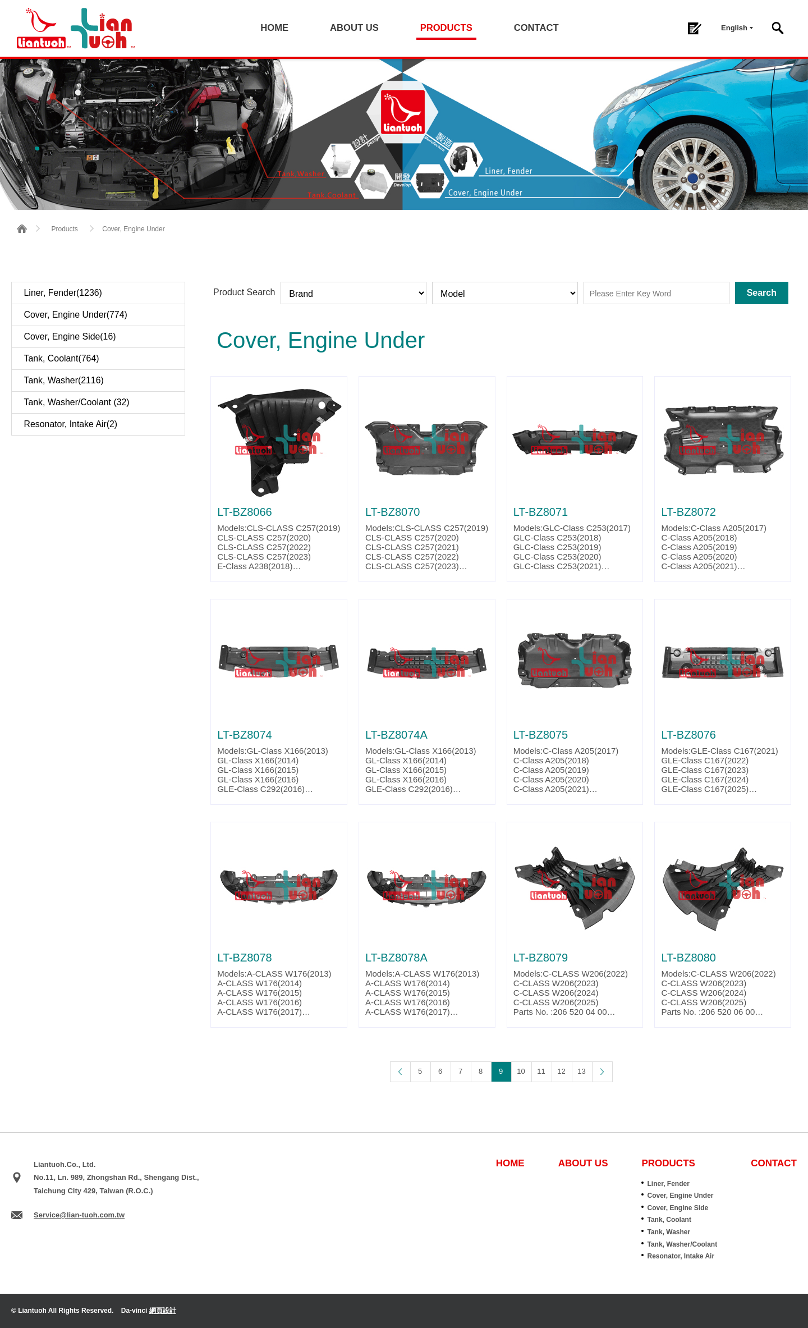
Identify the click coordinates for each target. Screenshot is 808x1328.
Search (778, 28)
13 (581, 1071)
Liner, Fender (668, 1184)
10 (521, 1071)
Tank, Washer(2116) (64, 380)
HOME (275, 27)
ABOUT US (354, 27)
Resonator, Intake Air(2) (71, 424)
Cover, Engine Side (677, 1208)
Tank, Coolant (669, 1220)
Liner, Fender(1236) (63, 292)
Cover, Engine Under (680, 1195)
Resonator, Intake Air (680, 1256)
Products (64, 229)
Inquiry (694, 28)
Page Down (602, 1071)
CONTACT (535, 27)
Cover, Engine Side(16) (70, 336)
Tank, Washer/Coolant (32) (77, 402)
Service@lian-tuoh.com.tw (79, 1215)
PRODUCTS (445, 27)
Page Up (400, 1071)
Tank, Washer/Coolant (682, 1244)
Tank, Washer (668, 1232)
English (734, 28)
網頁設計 (162, 1311)
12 (561, 1071)
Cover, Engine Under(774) (76, 314)
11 (541, 1071)
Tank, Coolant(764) (62, 358)
